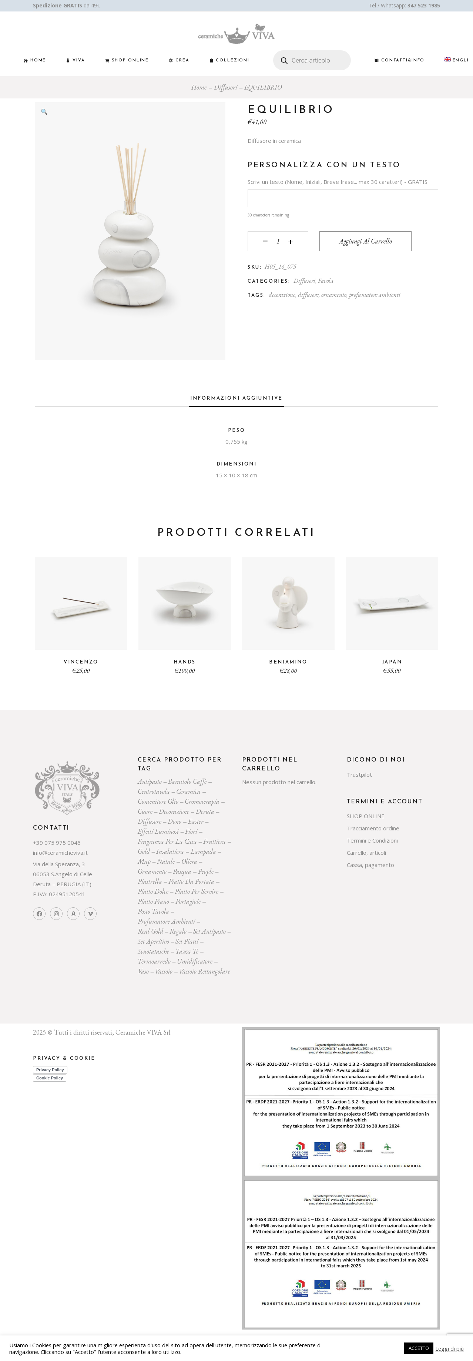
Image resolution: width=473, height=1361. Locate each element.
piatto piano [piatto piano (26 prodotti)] (153, 901)
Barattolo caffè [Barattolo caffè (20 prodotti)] (187, 781)
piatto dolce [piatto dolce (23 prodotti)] (153, 891)
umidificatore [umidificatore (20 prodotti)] (194, 961)
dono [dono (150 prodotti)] (174, 821)
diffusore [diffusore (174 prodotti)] (149, 821)
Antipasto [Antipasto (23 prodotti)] (150, 781)
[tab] (236, 400)
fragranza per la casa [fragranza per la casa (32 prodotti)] (167, 841)
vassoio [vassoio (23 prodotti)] (163, 971)
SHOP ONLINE (366, 816)
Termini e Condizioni (372, 840)
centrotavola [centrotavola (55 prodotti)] (154, 791)
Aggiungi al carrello (365, 241)
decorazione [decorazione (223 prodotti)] (174, 811)
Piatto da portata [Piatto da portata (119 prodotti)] (191, 881)
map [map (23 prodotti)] (144, 861)
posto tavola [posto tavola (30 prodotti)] (153, 911)
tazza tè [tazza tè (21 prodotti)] (186, 951)
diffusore (308, 294)
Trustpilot (359, 774)
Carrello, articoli (366, 852)
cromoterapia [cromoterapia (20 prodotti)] (202, 801)
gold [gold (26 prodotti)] (144, 851)
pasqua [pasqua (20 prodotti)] (182, 871)
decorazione (282, 294)
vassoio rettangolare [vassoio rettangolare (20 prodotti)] (204, 971)
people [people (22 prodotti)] (206, 871)
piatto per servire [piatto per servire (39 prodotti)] (196, 891)
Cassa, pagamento (370, 864)
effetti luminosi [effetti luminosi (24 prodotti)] (158, 831)
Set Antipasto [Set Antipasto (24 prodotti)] (209, 931)
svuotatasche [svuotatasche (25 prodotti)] (153, 951)
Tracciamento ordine (373, 828)
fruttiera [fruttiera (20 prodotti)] (214, 841)
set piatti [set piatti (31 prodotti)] (186, 941)
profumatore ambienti (374, 294)
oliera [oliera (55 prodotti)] (189, 861)
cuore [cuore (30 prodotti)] (145, 811)
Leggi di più (449, 1348)
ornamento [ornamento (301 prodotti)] (152, 871)
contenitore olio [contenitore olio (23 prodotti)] (158, 801)
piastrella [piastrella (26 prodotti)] (150, 881)
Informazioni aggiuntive (236, 398)
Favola (325, 280)
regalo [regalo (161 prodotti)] (178, 931)
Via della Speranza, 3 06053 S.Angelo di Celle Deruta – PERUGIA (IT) (62, 874)
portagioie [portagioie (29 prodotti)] (188, 901)
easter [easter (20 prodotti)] (196, 821)
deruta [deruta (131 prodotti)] (205, 811)
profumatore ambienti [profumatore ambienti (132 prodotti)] (166, 921)
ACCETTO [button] (419, 1348)
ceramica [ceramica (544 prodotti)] (188, 791)
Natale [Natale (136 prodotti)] (166, 861)
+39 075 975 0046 (57, 842)
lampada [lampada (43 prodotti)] (203, 851)
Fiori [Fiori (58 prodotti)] (191, 831)
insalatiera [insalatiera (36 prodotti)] (170, 851)
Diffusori (304, 280)
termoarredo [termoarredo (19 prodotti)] (154, 961)
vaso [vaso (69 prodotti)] (143, 971)
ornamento (333, 294)
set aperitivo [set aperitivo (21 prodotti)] (153, 941)
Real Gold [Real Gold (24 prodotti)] (150, 931)
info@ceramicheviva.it (60, 852)
